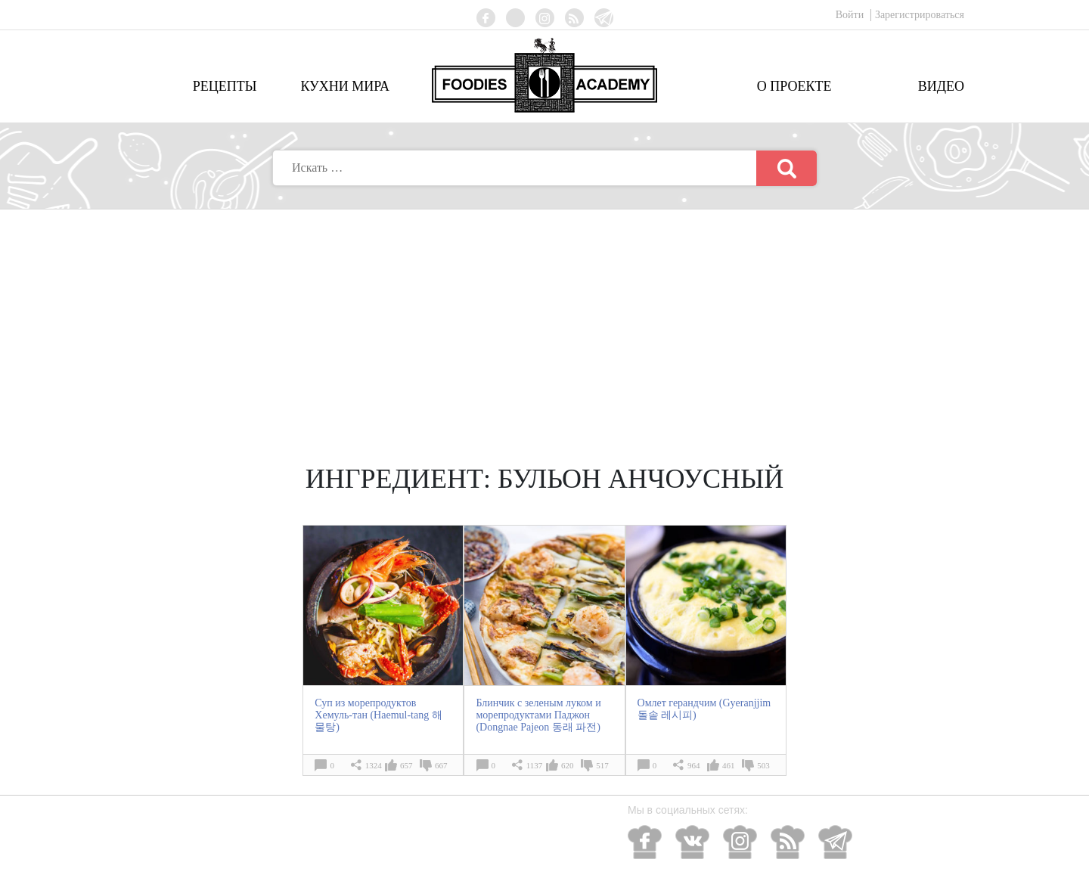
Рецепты (225, 86)
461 (728, 765)
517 (602, 765)
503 (763, 765)
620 (567, 765)
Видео (941, 86)
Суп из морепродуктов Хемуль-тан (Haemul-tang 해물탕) (378, 715)
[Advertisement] (544, 323)
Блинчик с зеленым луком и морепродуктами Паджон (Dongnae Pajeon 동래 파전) (538, 715)
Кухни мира (344, 86)
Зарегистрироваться (919, 14)
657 (406, 765)
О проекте (794, 86)
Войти (851, 14)
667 (441, 765)
